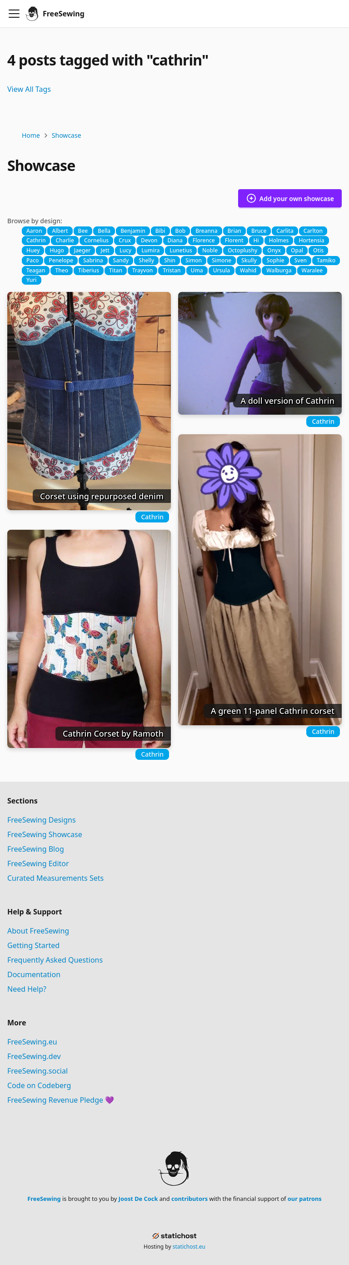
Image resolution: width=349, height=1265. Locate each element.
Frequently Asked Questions (55, 960)
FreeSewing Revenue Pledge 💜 (60, 1100)
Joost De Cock (138, 1199)
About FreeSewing (38, 931)
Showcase (66, 135)
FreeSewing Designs (41, 820)
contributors (189, 1199)
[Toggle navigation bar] (14, 13)
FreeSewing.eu (32, 1042)
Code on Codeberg (39, 1085)
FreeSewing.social (37, 1071)
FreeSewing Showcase (44, 834)
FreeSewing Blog (35, 849)
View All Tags (29, 89)
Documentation (33, 974)
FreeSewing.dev (34, 1056)
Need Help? (26, 989)
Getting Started (33, 945)
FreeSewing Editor (38, 863)
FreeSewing (43, 1199)
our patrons (305, 1199)
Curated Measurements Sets (55, 878)
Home (31, 135)
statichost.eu (189, 1246)
